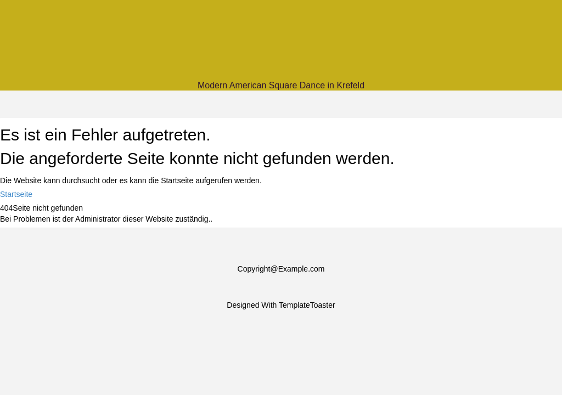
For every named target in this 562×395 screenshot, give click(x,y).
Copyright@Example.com (281, 268)
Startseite (16, 194)
